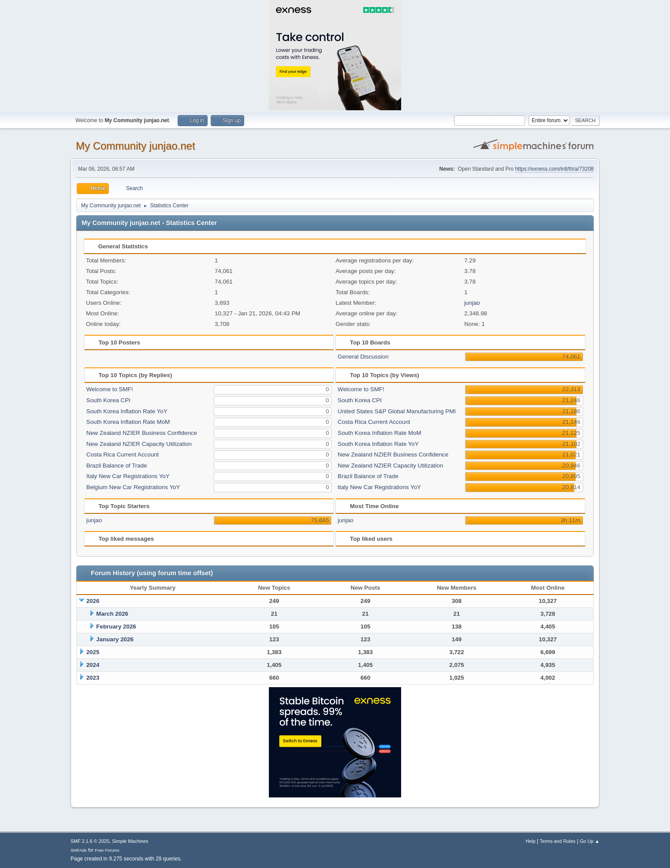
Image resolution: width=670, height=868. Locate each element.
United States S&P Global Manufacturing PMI (397, 411)
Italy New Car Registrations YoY (128, 476)
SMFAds (79, 850)
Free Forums (107, 850)
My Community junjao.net (135, 146)
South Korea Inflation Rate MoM (128, 422)
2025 (93, 652)
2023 (93, 677)
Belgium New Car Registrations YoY (133, 487)
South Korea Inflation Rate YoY (127, 411)
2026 (93, 601)
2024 (93, 665)
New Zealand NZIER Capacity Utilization (139, 444)
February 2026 (116, 626)
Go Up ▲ (589, 841)
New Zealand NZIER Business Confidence (141, 433)
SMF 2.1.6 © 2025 (90, 841)
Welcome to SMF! (109, 389)
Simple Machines (130, 841)
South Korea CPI (108, 400)
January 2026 (114, 639)
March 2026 (112, 613)
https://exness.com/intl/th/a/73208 (554, 169)
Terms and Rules (558, 841)
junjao (472, 302)
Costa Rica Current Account (122, 454)
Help (531, 841)
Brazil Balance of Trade (116, 465)
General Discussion (363, 356)
